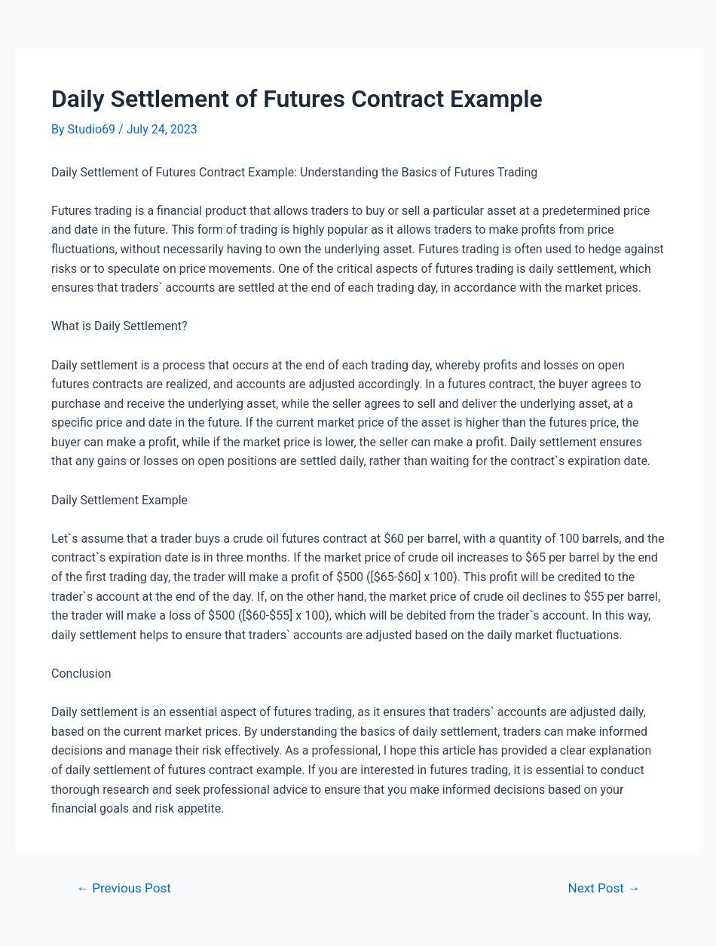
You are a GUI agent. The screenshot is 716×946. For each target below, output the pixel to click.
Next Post (604, 888)
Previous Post (123, 888)
